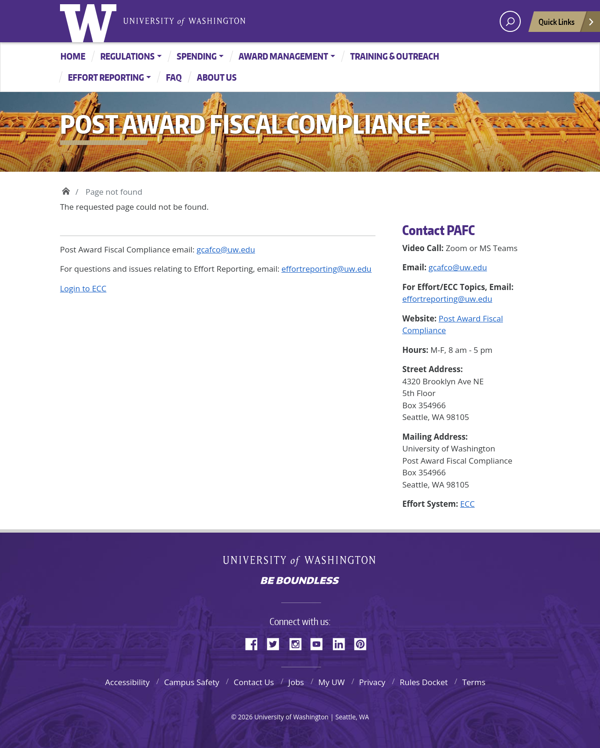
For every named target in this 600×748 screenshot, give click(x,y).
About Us (217, 77)
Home (72, 56)
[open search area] (510, 21)
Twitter (276, 642)
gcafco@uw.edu (457, 267)
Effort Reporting (106, 77)
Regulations (127, 56)
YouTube (320, 642)
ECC (467, 503)
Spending (197, 56)
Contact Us (253, 682)
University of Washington (90, 21)
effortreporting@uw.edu (447, 298)
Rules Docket (424, 682)
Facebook (255, 642)
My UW (331, 682)
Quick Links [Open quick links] (567, 24)
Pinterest (364, 642)
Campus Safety (191, 682)
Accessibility (127, 682)
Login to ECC (83, 288)
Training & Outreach (394, 56)
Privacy (372, 682)
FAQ (174, 77)
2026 (245, 716)
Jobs (296, 682)
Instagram (298, 642)
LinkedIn (342, 642)
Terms (474, 682)
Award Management (283, 56)
